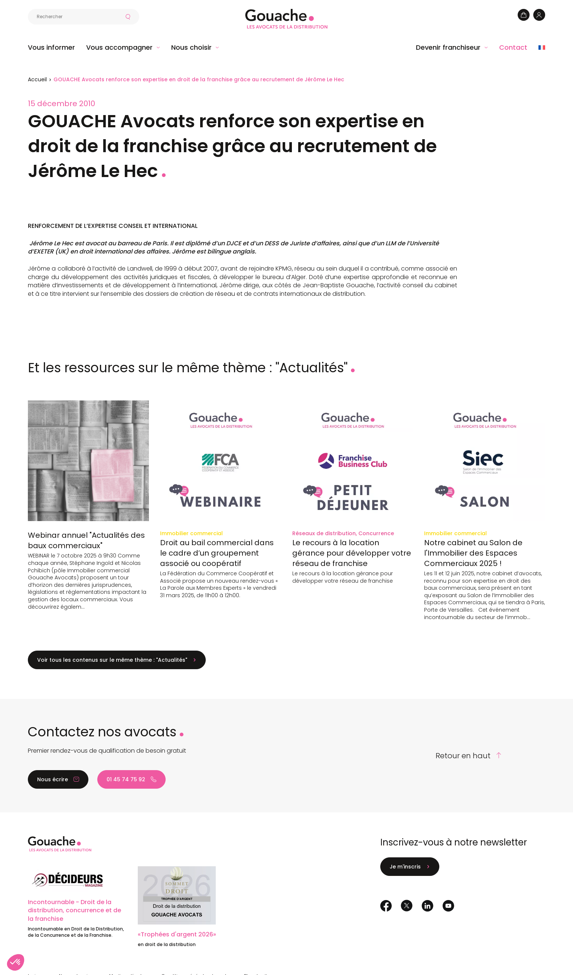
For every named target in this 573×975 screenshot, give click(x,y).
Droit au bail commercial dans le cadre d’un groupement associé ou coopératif (217, 553)
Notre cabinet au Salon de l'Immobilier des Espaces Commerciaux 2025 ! (473, 553)
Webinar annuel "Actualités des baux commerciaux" (86, 540)
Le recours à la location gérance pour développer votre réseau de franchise (351, 553)
